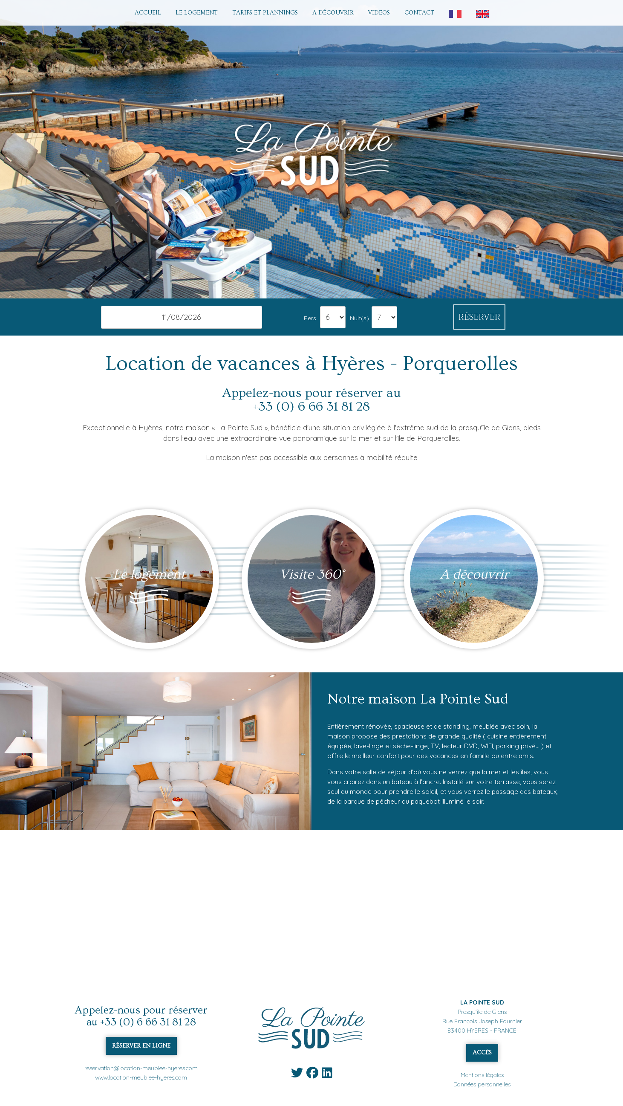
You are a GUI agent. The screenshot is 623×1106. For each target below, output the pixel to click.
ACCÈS (482, 1052)
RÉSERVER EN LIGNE (141, 1045)
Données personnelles (482, 1084)
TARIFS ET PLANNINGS (265, 12)
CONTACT (419, 12)
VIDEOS (379, 12)
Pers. (310, 317)
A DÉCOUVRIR (333, 12)
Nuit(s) (359, 317)
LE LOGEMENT (197, 12)
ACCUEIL (148, 12)
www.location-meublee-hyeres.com (141, 1077)
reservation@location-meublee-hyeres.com (141, 1068)
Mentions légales (482, 1075)
